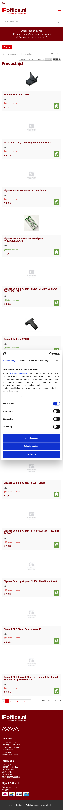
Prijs (48, 59)
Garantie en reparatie (10, 747)
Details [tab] (22, 361)
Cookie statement (9, 752)
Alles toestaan (31, 438)
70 (25, 701)
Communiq (40, 805)
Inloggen (5, 789)
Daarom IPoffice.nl (9, 742)
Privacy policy (7, 749)
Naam (41, 59)
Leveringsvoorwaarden (11, 744)
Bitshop (50, 805)
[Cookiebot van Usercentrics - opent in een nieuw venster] (49, 353)
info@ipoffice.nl (8, 772)
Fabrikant (32, 59)
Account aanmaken (9, 787)
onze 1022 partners (18, 373)
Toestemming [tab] (9, 361)
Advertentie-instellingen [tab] (39, 361)
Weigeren (31, 454)
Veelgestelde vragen (10, 754)
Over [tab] (57, 361)
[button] (31, 3)
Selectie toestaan (31, 446)
